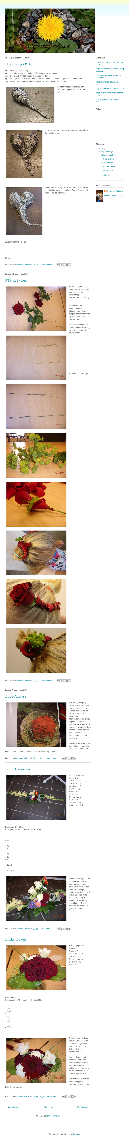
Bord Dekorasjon (17, 769)
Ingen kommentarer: (49, 758)
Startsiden (48, 1107)
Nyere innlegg (14, 1107)
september (106, 152)
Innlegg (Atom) (53, 1116)
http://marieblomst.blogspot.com (110, 88)
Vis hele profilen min (113, 195)
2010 (101, 148)
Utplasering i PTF (18, 64)
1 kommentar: (46, 265)
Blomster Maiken (115, 191)
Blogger (76, 1134)
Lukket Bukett (15, 939)
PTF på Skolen (16, 280)
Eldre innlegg (82, 1107)
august (104, 175)
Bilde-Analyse (15, 696)
